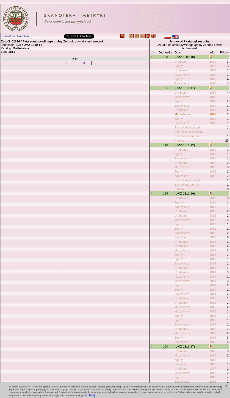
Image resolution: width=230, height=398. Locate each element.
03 (83, 63)
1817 (212, 368)
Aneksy (179, 140)
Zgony (179, 66)
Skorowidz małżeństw (189, 132)
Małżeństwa (182, 74)
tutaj (92, 395)
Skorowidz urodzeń (187, 127)
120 (165, 346)
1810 (212, 70)
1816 (212, 329)
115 (165, 193)
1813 (212, 241)
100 (165, 57)
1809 (212, 61)
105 (165, 88)
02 (66, 63)
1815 (212, 298)
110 (165, 145)
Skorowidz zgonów (187, 136)
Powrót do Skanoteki (15, 36)
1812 (212, 162)
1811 (212, 110)
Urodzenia (181, 61)
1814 (212, 268)
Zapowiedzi (182, 83)
